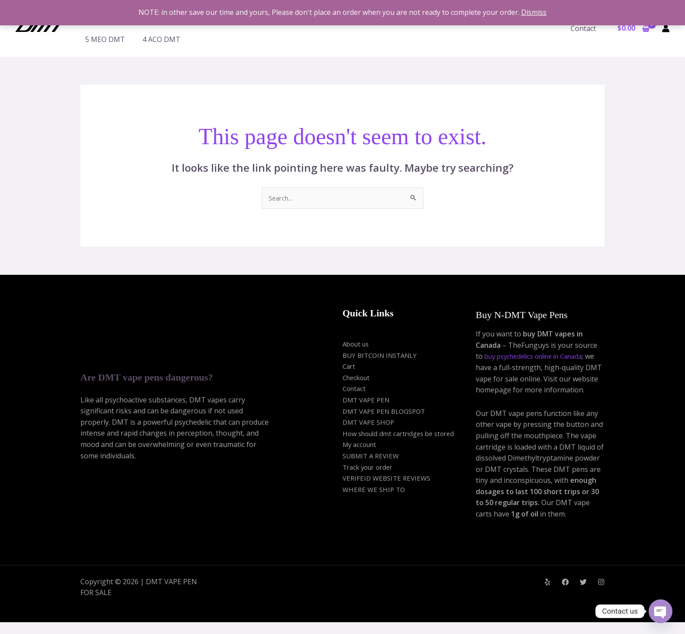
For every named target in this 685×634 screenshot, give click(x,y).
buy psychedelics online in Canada (539, 357)
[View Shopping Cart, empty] (633, 28)
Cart (349, 367)
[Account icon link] (666, 28)
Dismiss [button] (534, 12)
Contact (585, 28)
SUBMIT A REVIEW (372, 456)
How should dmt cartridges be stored (403, 434)
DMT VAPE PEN (368, 400)
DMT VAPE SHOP (370, 423)
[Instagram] (601, 594)
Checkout (358, 378)
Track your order (370, 467)
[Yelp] (547, 594)
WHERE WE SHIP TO (375, 490)
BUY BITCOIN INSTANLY (383, 355)
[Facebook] (565, 594)
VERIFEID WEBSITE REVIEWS (388, 479)
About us (357, 345)
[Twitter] (583, 594)
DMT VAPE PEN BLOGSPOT (387, 411)
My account (361, 445)
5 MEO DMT (105, 39)
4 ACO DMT (161, 39)
